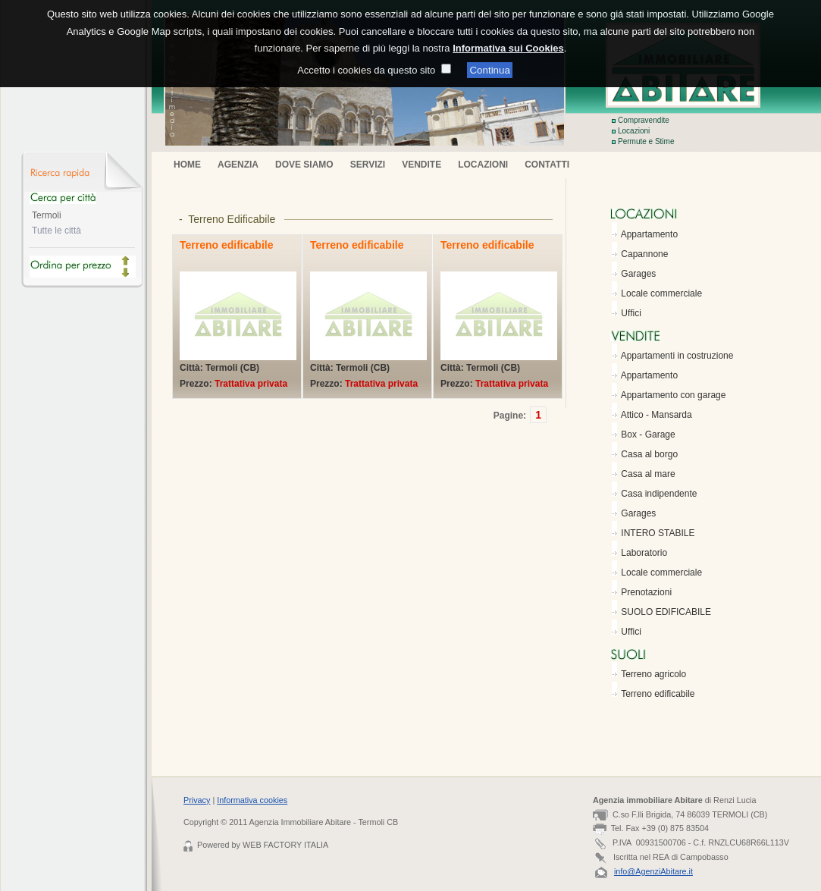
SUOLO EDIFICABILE (666, 612)
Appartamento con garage (673, 395)
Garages (638, 273)
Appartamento (649, 234)
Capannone (644, 254)
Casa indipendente (659, 493)
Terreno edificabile (657, 694)
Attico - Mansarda (656, 414)
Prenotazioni (646, 592)
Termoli (46, 215)
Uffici (631, 313)
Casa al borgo (649, 454)
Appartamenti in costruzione (677, 355)
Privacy (196, 800)
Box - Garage (648, 434)
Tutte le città (56, 230)
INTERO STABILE (657, 533)
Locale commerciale (661, 293)
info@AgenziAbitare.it (653, 871)
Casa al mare (648, 474)
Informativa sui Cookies (508, 36)
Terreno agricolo (653, 674)
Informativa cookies (252, 800)
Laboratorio (644, 552)
